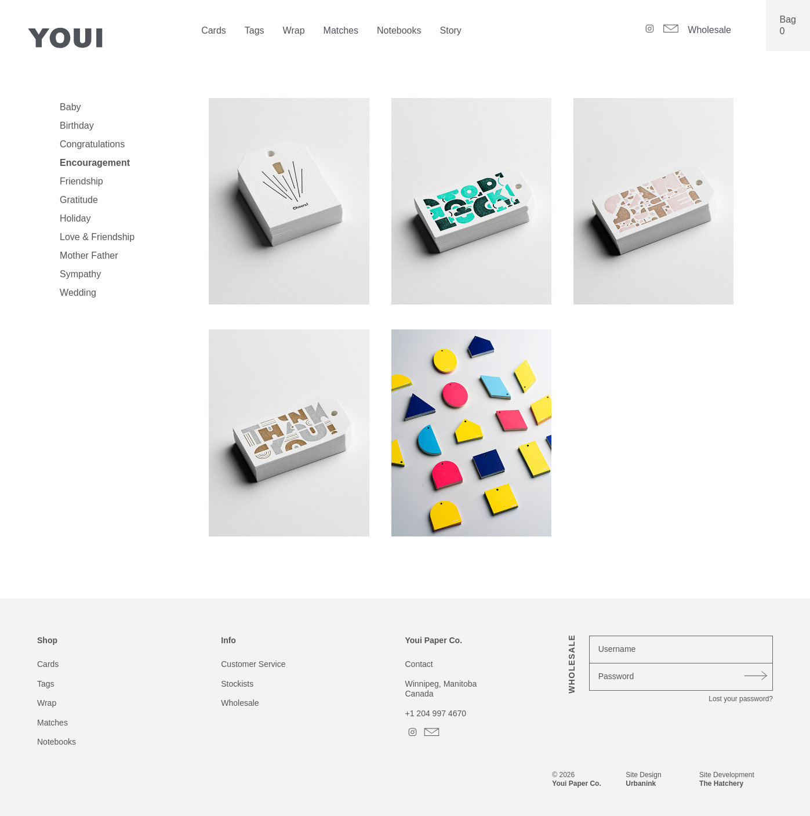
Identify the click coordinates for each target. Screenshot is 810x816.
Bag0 (788, 25)
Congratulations (92, 144)
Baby (70, 107)
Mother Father (89, 255)
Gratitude (79, 200)
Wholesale (709, 30)
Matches (341, 30)
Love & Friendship (97, 237)
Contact (419, 664)
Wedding (78, 293)
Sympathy (80, 274)
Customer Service (253, 664)
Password (616, 676)
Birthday (77, 125)
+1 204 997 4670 (436, 713)
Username (617, 649)
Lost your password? (741, 699)
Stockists (237, 683)
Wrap (294, 30)
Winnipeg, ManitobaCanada (441, 689)
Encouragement (95, 163)
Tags (254, 30)
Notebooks (399, 30)
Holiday (75, 218)
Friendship (81, 181)
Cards (213, 30)
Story (451, 30)
